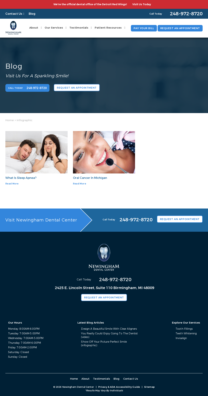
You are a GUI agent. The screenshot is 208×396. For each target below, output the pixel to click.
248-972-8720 (115, 279)
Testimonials (78, 27)
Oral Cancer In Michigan (90, 178)
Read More (11, 183)
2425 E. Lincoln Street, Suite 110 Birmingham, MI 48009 (104, 287)
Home (9, 120)
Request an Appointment (180, 28)
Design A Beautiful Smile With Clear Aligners (109, 329)
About (33, 27)
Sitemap (149, 386)
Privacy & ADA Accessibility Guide (119, 386)
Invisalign (181, 338)
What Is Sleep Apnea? (20, 178)
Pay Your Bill (144, 28)
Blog (32, 14)
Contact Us (13, 14)
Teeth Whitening (186, 333)
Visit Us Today (141, 4)
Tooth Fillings (184, 329)
